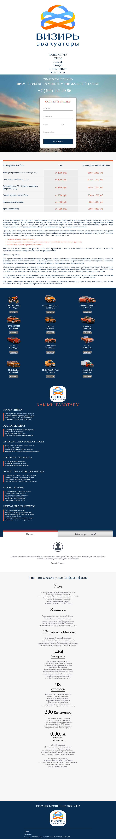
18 (56, 837)
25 (69, 837)
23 (65, 837)
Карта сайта (27, 834)
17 (54, 837)
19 (58, 837)
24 (67, 837)
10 (41, 837)
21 (61, 837)
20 (60, 837)
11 (43, 837)
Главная (26, 831)
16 (52, 837)
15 (50, 837)
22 (63, 837)
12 (45, 837)
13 (47, 837)
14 (49, 837)
